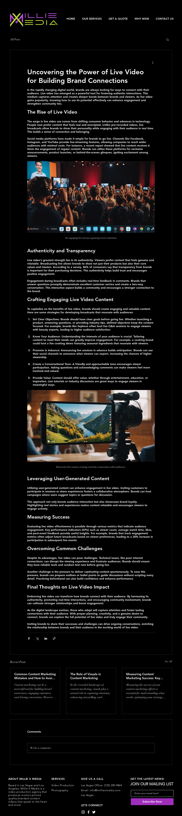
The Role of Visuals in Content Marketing (85, 676)
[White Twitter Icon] (94, 812)
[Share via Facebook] (29, 638)
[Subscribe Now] (152, 801)
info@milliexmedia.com (105, 790)
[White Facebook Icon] (88, 812)
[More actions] (153, 62)
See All (168, 661)
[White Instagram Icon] (83, 812)
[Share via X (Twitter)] (37, 638)
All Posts (15, 39)
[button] (92, 19)
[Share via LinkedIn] (45, 638)
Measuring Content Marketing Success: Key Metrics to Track (143, 676)
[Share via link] (54, 638)
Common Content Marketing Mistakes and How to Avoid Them (35, 676)
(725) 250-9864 (113, 785)
